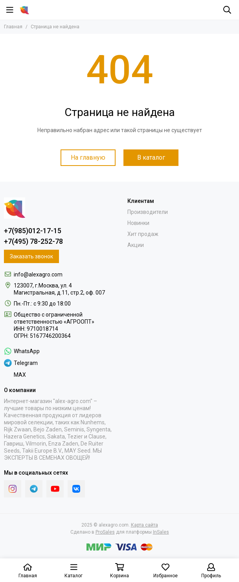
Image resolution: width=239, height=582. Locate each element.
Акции (135, 245)
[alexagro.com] (24, 10)
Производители (147, 212)
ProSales (105, 532)
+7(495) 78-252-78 (33, 241)
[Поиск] (227, 10)
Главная (13, 26)
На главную (88, 157)
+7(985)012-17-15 (32, 231)
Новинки (138, 223)
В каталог (151, 157)
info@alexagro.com (38, 274)
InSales (161, 532)
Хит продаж (142, 234)
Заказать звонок (31, 256)
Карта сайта (144, 525)
